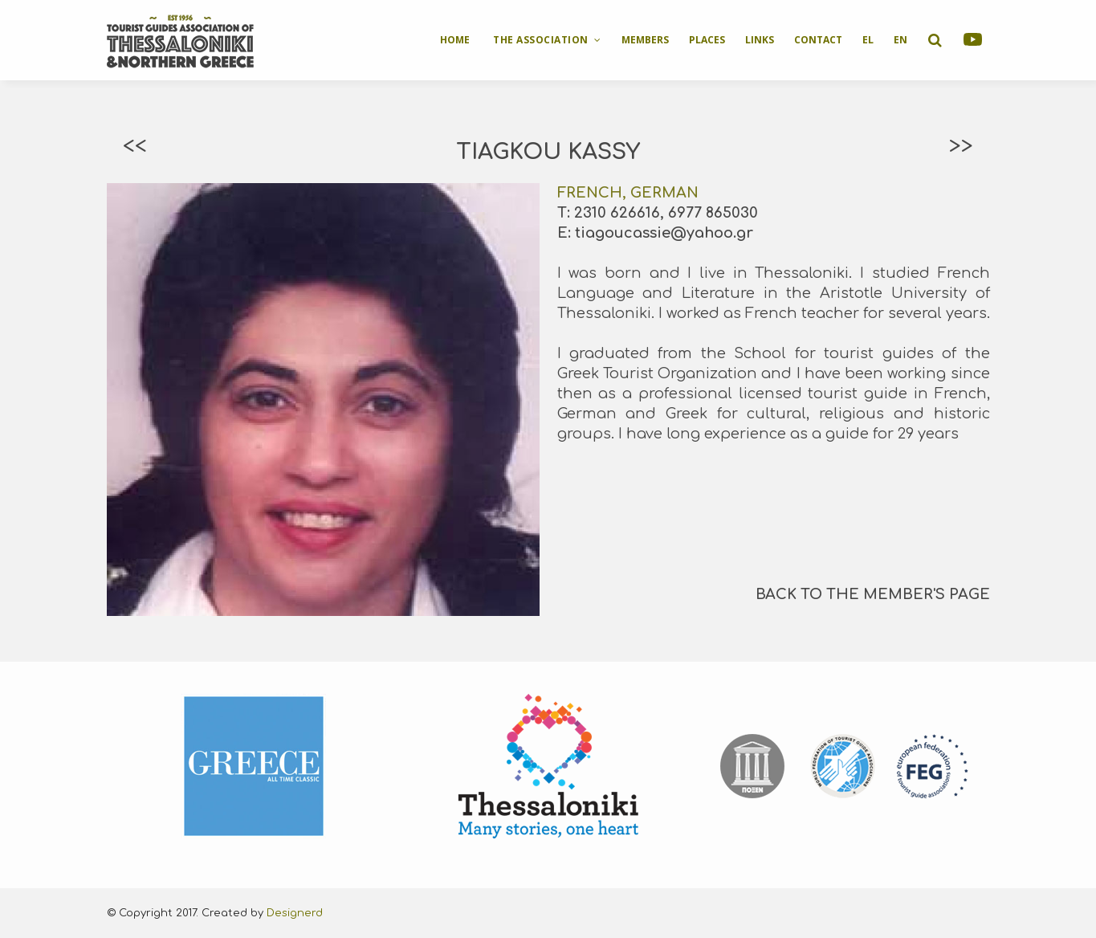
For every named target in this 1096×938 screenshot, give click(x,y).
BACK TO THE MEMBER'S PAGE (873, 594)
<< (135, 146)
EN (900, 40)
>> (961, 146)
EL (868, 40)
